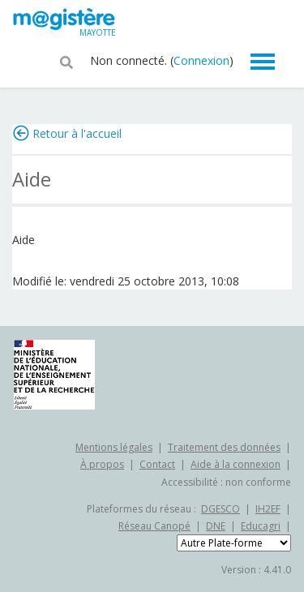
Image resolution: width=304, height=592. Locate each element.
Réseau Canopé (154, 526)
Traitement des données (224, 447)
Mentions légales (113, 447)
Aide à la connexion (235, 464)
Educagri (260, 526)
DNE (215, 526)
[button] (66, 61)
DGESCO (220, 509)
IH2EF (267, 509)
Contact (157, 464)
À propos (102, 464)
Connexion (201, 60)
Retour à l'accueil (77, 133)
